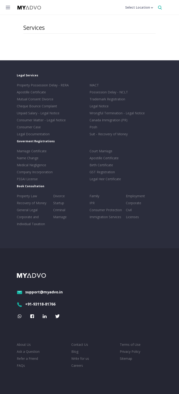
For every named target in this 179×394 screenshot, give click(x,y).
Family (94, 196)
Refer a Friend (27, 358)
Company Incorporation (35, 172)
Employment (135, 196)
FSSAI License (27, 179)
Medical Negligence (31, 165)
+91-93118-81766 (36, 304)
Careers (77, 365)
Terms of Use (130, 344)
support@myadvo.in (40, 292)
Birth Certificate (101, 165)
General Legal (27, 210)
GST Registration (102, 172)
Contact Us (79, 344)
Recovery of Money (31, 203)
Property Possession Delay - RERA (43, 85)
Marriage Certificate (32, 151)
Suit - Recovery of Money (109, 134)
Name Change (27, 158)
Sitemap (126, 358)
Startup (58, 203)
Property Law (27, 196)
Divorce (59, 196)
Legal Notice (99, 106)
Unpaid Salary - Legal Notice (38, 113)
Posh (93, 127)
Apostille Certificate (31, 92)
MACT (94, 85)
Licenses (132, 217)
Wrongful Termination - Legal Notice (117, 113)
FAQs (21, 365)
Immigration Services (105, 217)
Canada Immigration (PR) (108, 120)
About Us (24, 344)
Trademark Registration (107, 99)
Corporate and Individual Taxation (31, 220)
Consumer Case (29, 127)
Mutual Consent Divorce (35, 99)
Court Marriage (101, 151)
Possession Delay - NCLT (109, 92)
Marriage (60, 217)
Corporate (133, 203)
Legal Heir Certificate (105, 179)
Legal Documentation (33, 134)
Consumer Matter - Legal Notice (41, 120)
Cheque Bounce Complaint (37, 106)
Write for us (80, 358)
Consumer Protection (106, 210)
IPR (92, 203)
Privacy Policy (130, 351)
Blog (74, 351)
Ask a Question (28, 351)
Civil (129, 210)
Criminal (59, 210)
